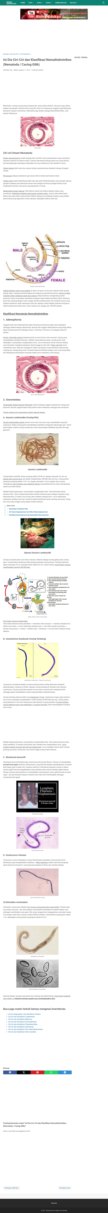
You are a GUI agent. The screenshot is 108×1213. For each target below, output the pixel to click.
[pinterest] (37, 1072)
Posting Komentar (37, 70)
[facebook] (10, 1072)
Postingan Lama (64, 1188)
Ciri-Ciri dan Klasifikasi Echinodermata (22, 1022)
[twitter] (24, 1072)
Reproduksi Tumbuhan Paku (18, 509)
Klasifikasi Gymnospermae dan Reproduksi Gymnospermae (29, 515)
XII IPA (48, 3)
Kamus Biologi (61, 3)
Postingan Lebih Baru (11, 1188)
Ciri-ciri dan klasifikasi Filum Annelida (22, 1032)
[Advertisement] (54, 35)
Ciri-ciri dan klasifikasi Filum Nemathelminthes (25, 1029)
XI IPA (39, 3)
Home (23, 3)
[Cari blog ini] (103, 2)
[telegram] (65, 1072)
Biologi (73, 3)
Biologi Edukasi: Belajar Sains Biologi (56, 1210)
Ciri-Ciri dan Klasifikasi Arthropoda (21, 1027)
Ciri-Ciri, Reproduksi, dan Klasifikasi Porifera (24, 1014)
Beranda (54, 1203)
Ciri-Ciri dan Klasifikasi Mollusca (20, 1019)
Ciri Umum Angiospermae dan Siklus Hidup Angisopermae (28, 512)
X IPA (30, 3)
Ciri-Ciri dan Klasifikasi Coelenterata (21, 1017)
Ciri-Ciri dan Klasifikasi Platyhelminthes (22, 1024)
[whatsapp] (51, 1072)
